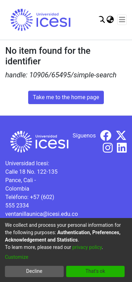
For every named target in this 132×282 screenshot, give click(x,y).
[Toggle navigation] (122, 19)
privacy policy (87, 247)
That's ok (95, 271)
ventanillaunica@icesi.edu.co (41, 214)
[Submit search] (101, 19)
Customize (16, 257)
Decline (34, 271)
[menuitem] (110, 19)
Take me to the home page (66, 97)
